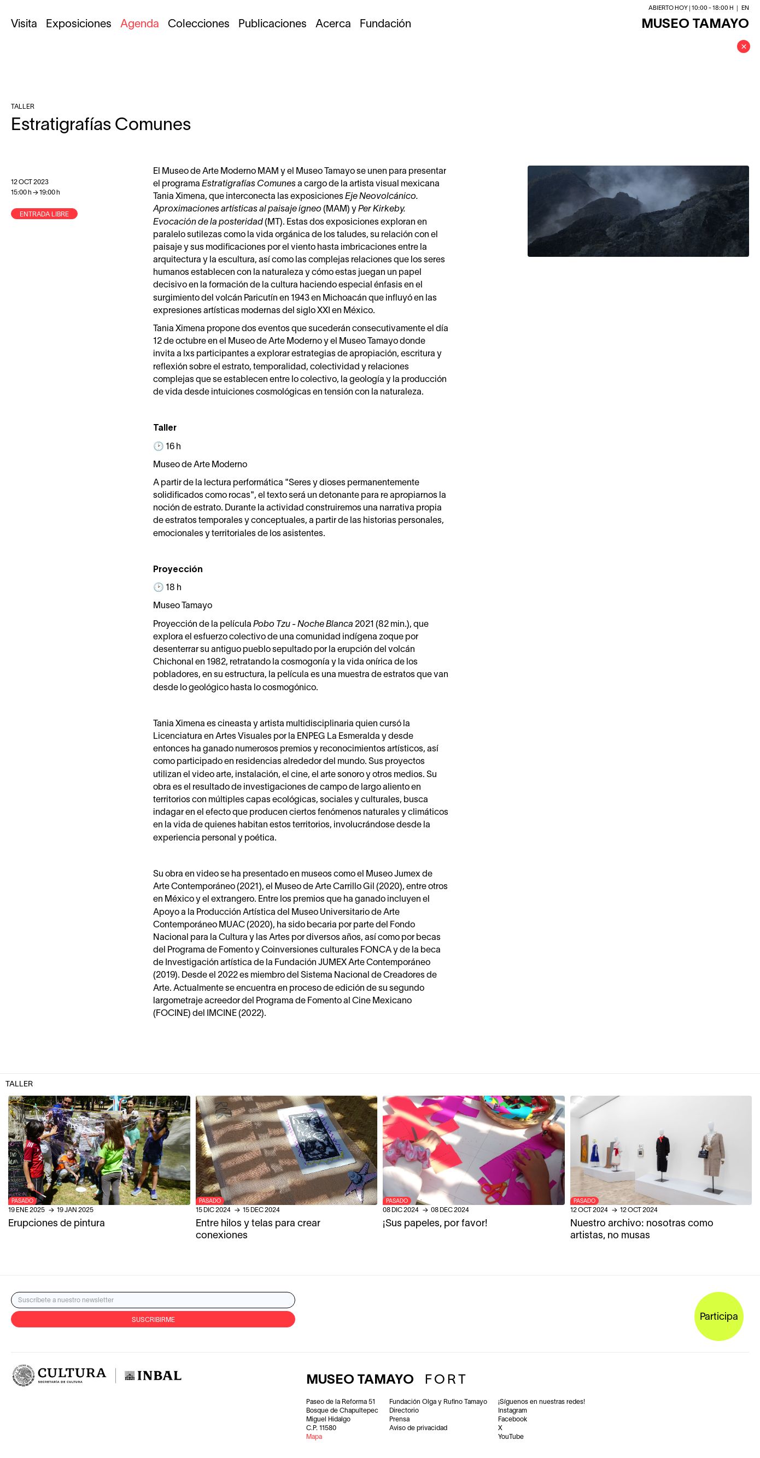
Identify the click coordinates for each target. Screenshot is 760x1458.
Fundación (385, 25)
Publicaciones (272, 25)
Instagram (512, 1411)
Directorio (404, 1411)
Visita (24, 25)
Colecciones (199, 25)
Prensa (399, 1419)
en (745, 8)
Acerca (333, 25)
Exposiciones (79, 25)
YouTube (511, 1437)
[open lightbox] (638, 211)
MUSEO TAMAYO (695, 25)
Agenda (139, 25)
